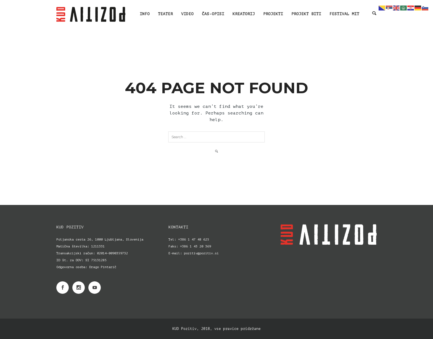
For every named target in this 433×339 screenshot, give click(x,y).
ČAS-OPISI (213, 14)
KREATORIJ (244, 14)
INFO (145, 14)
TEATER (165, 14)
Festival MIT (344, 14)
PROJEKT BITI (306, 14)
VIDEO (187, 14)
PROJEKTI (273, 14)
